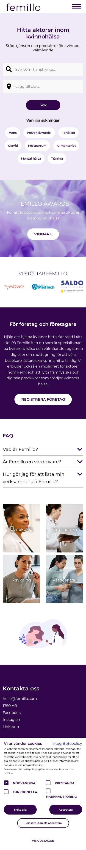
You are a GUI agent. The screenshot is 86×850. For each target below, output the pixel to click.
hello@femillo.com (20, 698)
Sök (43, 105)
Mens (12, 132)
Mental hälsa (31, 158)
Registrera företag (43, 399)
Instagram (12, 719)
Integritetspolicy (67, 743)
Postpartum (37, 145)
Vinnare (43, 234)
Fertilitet (68, 132)
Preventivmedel (39, 132)
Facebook (12, 712)
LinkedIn (11, 726)
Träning (57, 158)
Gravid (13, 145)
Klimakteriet (66, 145)
